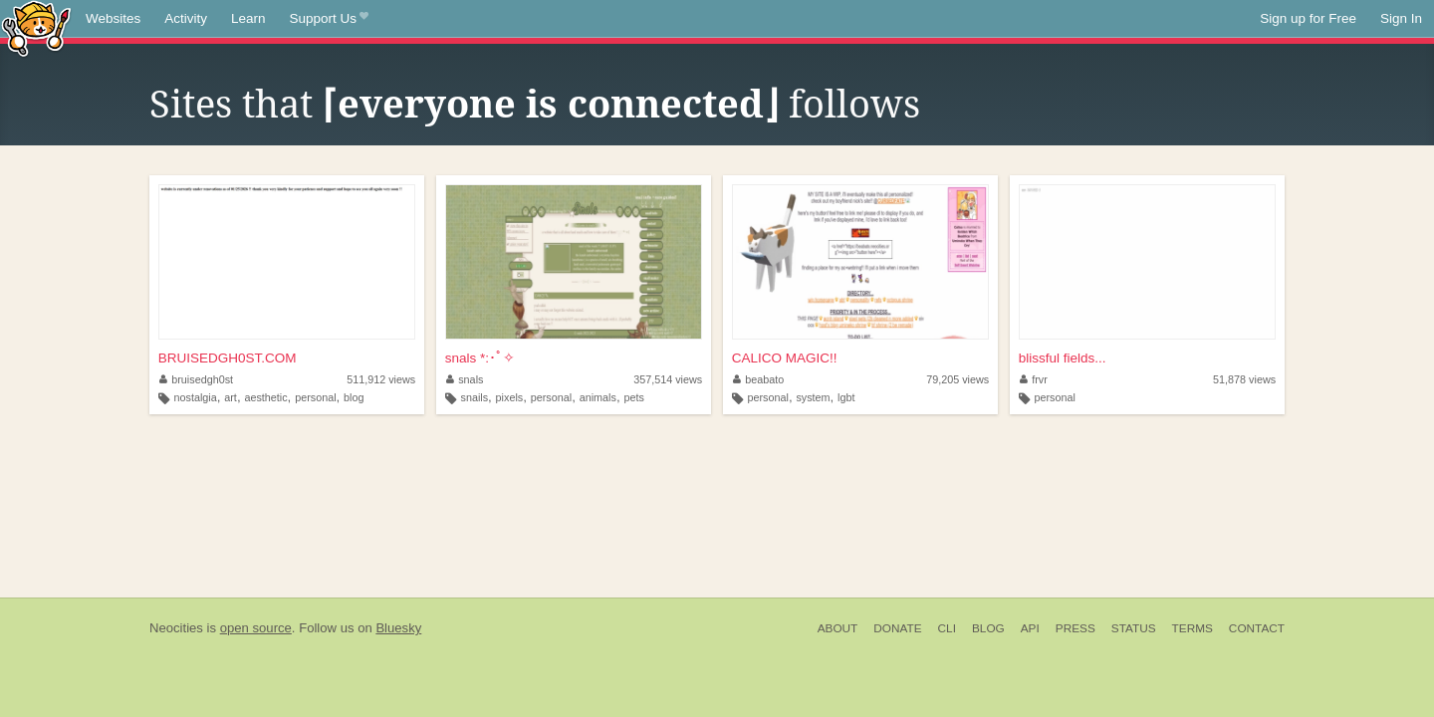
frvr (1034, 379)
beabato (759, 379)
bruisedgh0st (196, 379)
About (838, 628)
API (1030, 628)
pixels (510, 397)
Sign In (1401, 18)
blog (353, 397)
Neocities (176, 627)
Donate (897, 628)
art (230, 397)
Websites (113, 18)
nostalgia (195, 397)
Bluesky (398, 627)
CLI (947, 628)
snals (465, 379)
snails (474, 397)
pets (633, 397)
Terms (1192, 628)
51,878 (1244, 379)
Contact (1257, 628)
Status (1133, 628)
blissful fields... (1062, 358)
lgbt (845, 397)
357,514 (667, 379)
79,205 (957, 379)
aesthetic (265, 397)
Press (1075, 628)
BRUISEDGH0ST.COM (227, 358)
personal (315, 397)
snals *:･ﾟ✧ (480, 358)
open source (256, 627)
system (813, 397)
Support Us (329, 19)
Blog (988, 628)
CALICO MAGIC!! (784, 358)
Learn (248, 18)
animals (598, 397)
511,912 (381, 379)
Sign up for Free (1308, 18)
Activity (185, 18)
